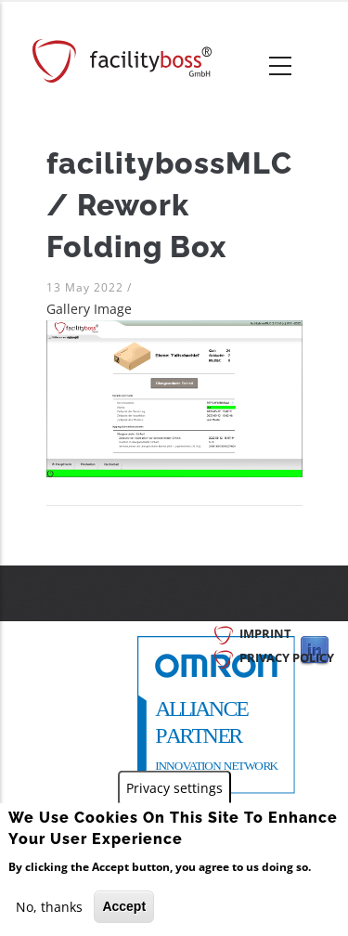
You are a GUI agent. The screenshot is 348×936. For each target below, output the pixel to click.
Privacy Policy (286, 657)
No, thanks (49, 907)
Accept (124, 907)
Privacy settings (174, 789)
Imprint (265, 633)
